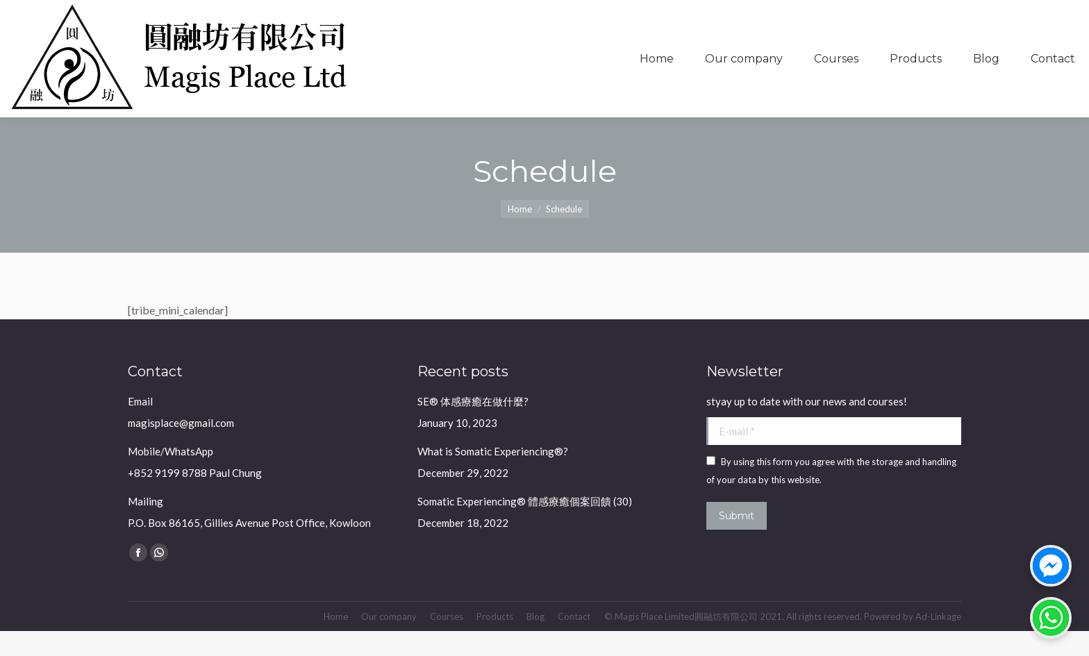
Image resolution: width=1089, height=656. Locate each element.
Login (1035, 12)
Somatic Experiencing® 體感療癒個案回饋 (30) (524, 526)
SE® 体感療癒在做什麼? (473, 426)
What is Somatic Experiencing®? (492, 476)
